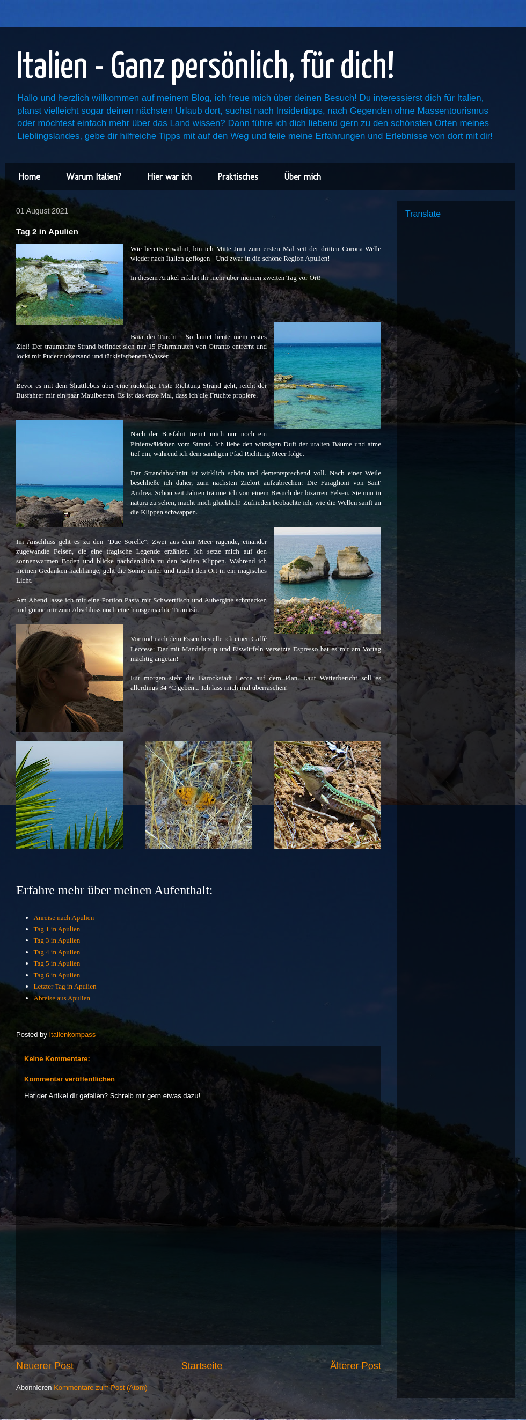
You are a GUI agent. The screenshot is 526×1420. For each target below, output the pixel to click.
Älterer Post (355, 1365)
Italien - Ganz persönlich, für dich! (205, 67)
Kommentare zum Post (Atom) (101, 1388)
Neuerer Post (45, 1365)
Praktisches (237, 177)
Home (29, 177)
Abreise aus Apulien (62, 998)
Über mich (302, 177)
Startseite (202, 1365)
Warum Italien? (93, 177)
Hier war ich (169, 177)
